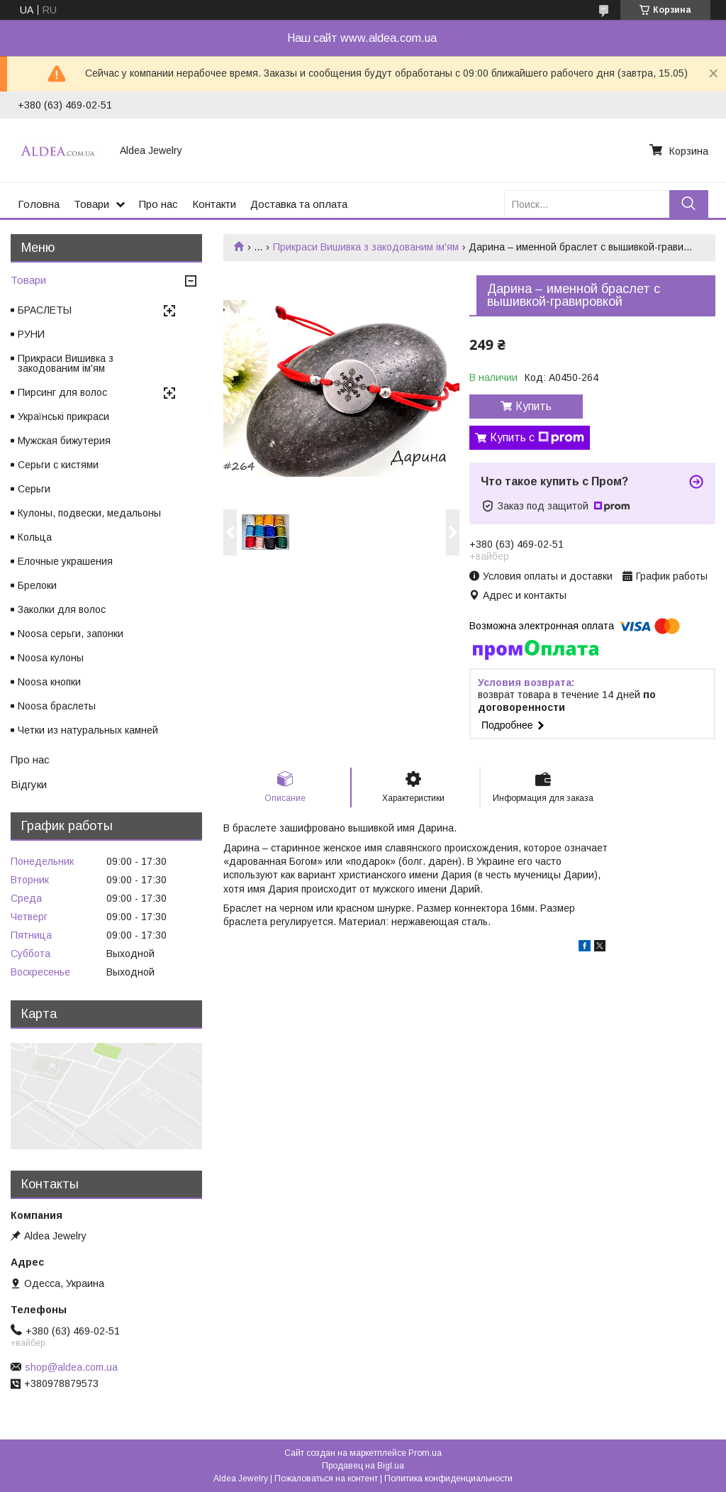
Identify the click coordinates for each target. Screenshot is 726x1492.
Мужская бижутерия (64, 440)
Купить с (537, 437)
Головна (39, 204)
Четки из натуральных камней (88, 730)
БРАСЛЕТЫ (45, 310)
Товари (91, 204)
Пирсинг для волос (62, 392)
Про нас (158, 204)
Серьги (34, 488)
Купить (533, 406)
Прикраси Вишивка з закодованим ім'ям (366, 247)
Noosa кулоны (51, 657)
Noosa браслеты (57, 706)
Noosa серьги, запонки (70, 633)
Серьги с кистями (58, 464)
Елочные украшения (65, 561)
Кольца (35, 537)
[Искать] (688, 204)
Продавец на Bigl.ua (363, 1466)
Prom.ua (425, 1453)
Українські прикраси (63, 416)
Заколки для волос (62, 609)
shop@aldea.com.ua (71, 1367)
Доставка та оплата (298, 204)
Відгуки (29, 784)
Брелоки (37, 585)
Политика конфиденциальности (448, 1478)
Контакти (214, 204)
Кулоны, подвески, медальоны (89, 513)
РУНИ (31, 334)
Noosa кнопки (49, 681)
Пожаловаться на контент (326, 1478)
